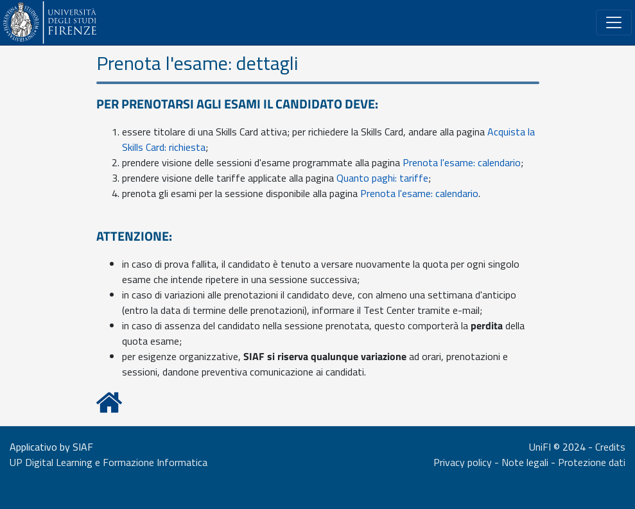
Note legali (524, 462)
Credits (610, 446)
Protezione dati (591, 462)
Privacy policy (462, 462)
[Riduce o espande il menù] (614, 22)
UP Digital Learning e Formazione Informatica (108, 462)
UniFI (540, 446)
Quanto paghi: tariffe (382, 177)
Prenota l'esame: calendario (462, 162)
